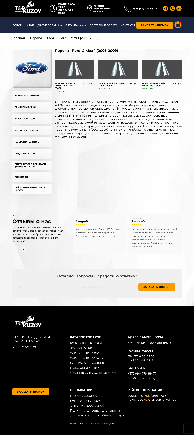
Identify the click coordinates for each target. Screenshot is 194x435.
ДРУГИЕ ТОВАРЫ (48, 25)
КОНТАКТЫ (128, 25)
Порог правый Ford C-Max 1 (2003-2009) (154, 84)
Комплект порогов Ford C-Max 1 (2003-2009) (65, 86)
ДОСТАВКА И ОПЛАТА (103, 25)
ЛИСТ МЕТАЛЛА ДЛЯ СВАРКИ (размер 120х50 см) (31, 165)
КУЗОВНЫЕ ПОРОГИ (86, 343)
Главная (18, 38)
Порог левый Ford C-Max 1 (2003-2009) (112, 84)
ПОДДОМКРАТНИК (25, 153)
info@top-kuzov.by (141, 378)
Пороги (36, 38)
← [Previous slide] (15, 249)
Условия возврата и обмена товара (97, 415)
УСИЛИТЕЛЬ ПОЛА (25, 118)
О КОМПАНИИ (74, 25)
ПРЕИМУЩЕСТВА (83, 395)
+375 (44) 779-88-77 (145, 8)
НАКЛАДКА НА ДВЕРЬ (27, 142)
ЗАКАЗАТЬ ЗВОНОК (154, 25)
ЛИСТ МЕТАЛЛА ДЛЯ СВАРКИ (93, 372)
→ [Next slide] (23, 249)
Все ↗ (15, 215)
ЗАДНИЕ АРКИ (81, 348)
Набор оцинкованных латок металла (30, 188)
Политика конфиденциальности (95, 410)
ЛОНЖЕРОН (21, 177)
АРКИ (30, 25)
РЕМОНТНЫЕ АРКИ (25, 107)
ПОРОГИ (17, 25)
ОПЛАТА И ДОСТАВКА (87, 405)
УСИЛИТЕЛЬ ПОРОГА (26, 130)
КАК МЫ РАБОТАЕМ (85, 400)
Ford (50, 38)
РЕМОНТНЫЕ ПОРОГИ (27, 95)
